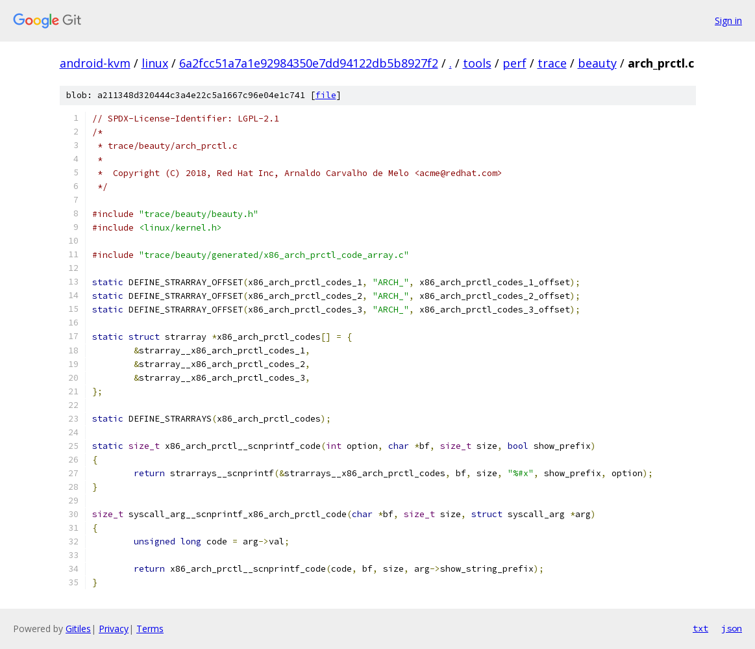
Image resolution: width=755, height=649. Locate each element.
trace (552, 63)
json (731, 628)
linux (155, 63)
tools (477, 63)
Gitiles (78, 628)
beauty (597, 63)
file (326, 95)
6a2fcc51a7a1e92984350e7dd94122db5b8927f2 (308, 63)
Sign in (728, 20)
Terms (150, 628)
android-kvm (95, 63)
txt (700, 628)
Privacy (114, 628)
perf (514, 63)
